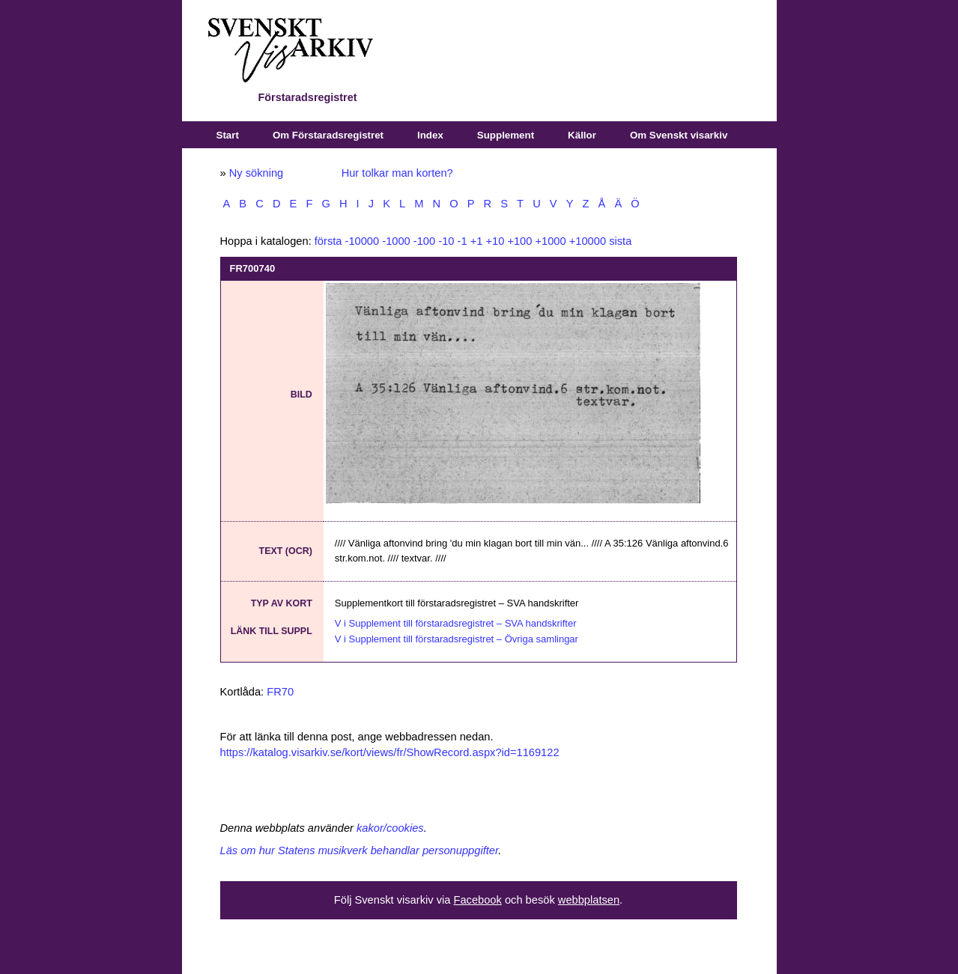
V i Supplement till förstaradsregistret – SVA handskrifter (456, 623)
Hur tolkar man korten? (397, 173)
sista (620, 241)
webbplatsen (588, 900)
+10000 (587, 241)
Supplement (505, 135)
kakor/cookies (390, 828)
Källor (582, 135)
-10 (446, 241)
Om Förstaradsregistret (328, 135)
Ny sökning (256, 173)
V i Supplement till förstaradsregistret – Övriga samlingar (456, 639)
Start (227, 135)
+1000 (550, 241)
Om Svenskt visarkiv (678, 135)
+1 (476, 241)
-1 (462, 241)
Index (430, 135)
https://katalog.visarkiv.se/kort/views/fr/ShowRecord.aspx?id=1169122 (390, 752)
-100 (424, 241)
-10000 (362, 241)
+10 (494, 241)
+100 (519, 241)
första (328, 241)
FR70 (280, 692)
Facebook (477, 900)
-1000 (396, 241)
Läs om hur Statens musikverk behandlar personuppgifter (359, 850)
